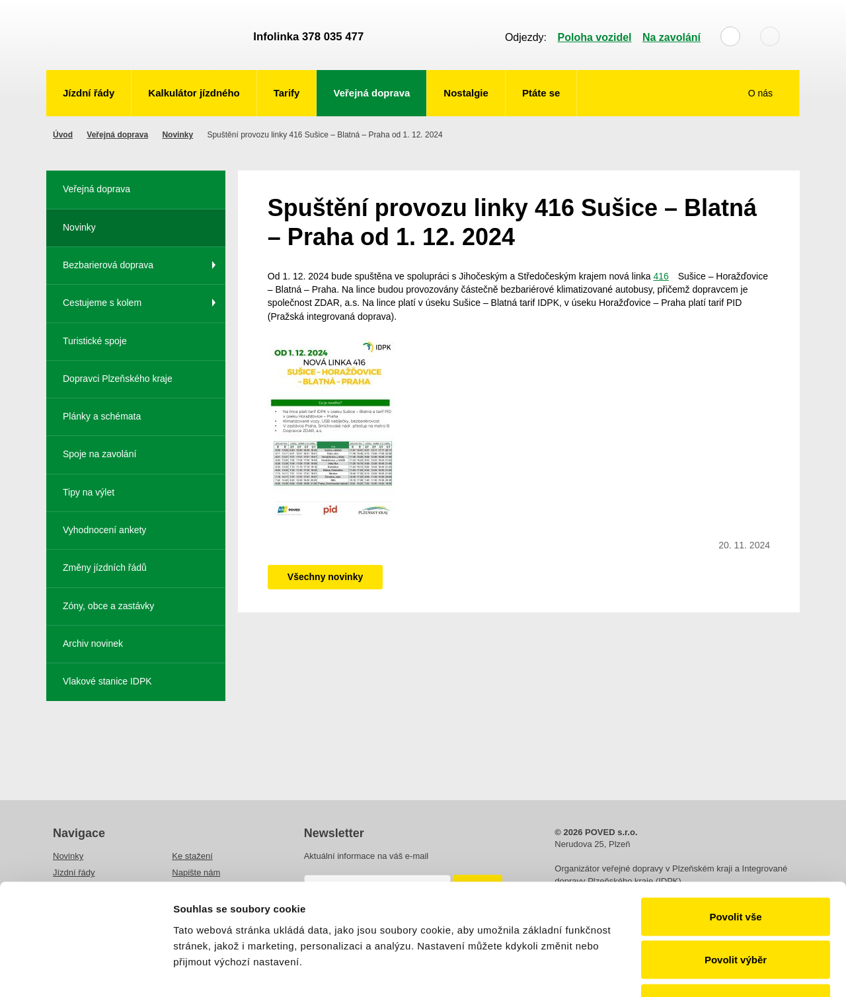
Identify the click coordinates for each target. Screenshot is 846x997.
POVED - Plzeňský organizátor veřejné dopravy (143, 35)
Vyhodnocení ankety (104, 530)
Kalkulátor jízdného (193, 92)
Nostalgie (465, 92)
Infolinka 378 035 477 (308, 36)
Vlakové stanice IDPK (107, 681)
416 (660, 276)
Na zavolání (671, 37)
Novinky (177, 134)
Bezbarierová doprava (108, 265)
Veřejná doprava (371, 92)
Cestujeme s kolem (102, 302)
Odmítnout (736, 910)
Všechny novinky (325, 577)
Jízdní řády (88, 92)
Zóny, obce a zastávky (108, 606)
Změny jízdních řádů (105, 567)
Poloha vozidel (595, 37)
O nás (761, 93)
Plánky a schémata (102, 416)
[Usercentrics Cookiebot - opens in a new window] (85, 971)
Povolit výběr (736, 867)
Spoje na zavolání (99, 454)
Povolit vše (735, 823)
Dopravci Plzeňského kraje (118, 378)
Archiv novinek (93, 643)
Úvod (63, 134)
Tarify (287, 92)
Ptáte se (541, 92)
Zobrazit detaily (699, 971)
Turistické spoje (95, 341)
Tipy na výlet (88, 492)
